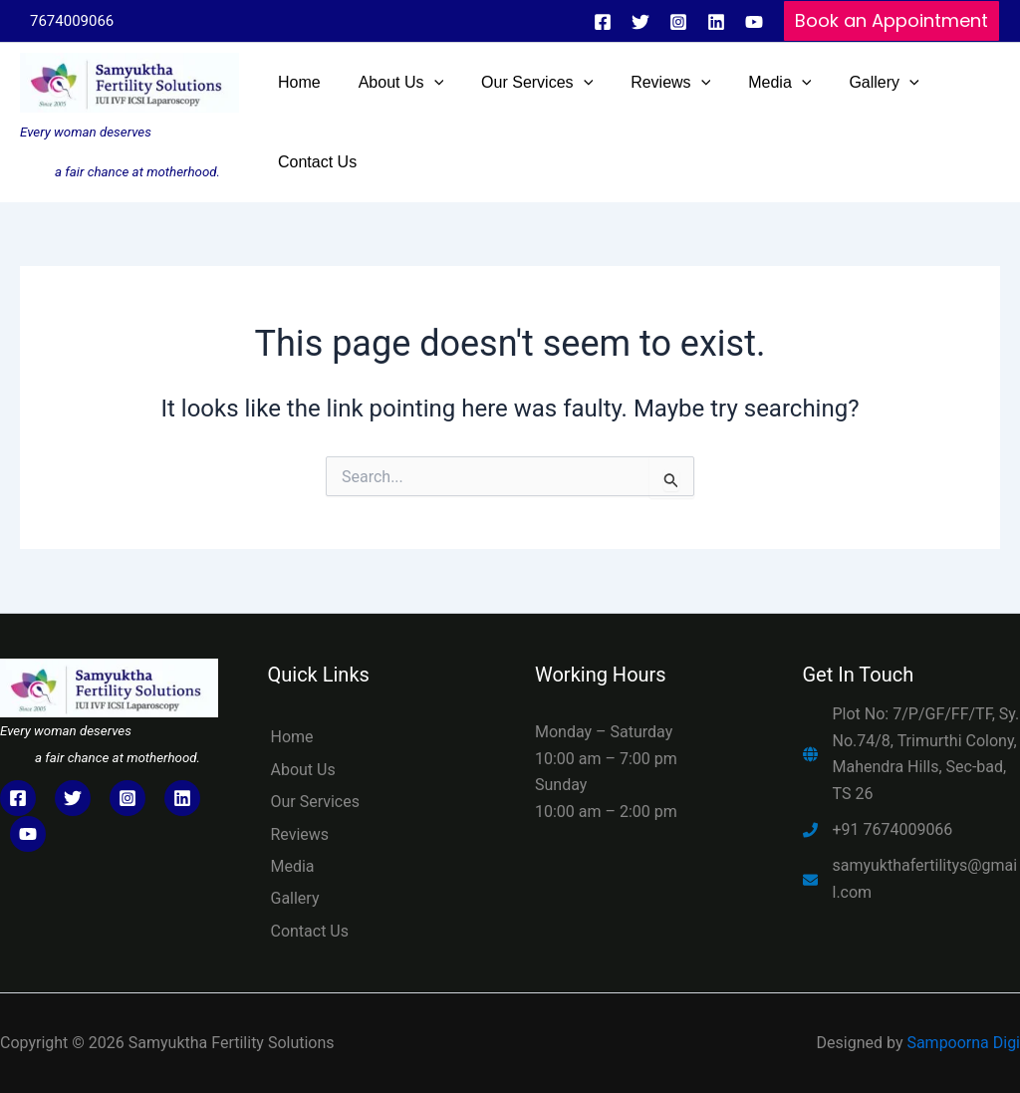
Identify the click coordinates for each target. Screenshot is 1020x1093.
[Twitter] (640, 22)
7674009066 (72, 21)
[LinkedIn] (182, 798)
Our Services (316, 801)
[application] (425, 83)
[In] (716, 22)
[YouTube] (754, 22)
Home (292, 736)
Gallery (295, 898)
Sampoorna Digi (963, 1042)
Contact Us (310, 931)
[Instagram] (678, 22)
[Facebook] (603, 22)
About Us (303, 769)
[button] (891, 21)
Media (293, 866)
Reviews (300, 834)
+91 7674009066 (893, 829)
